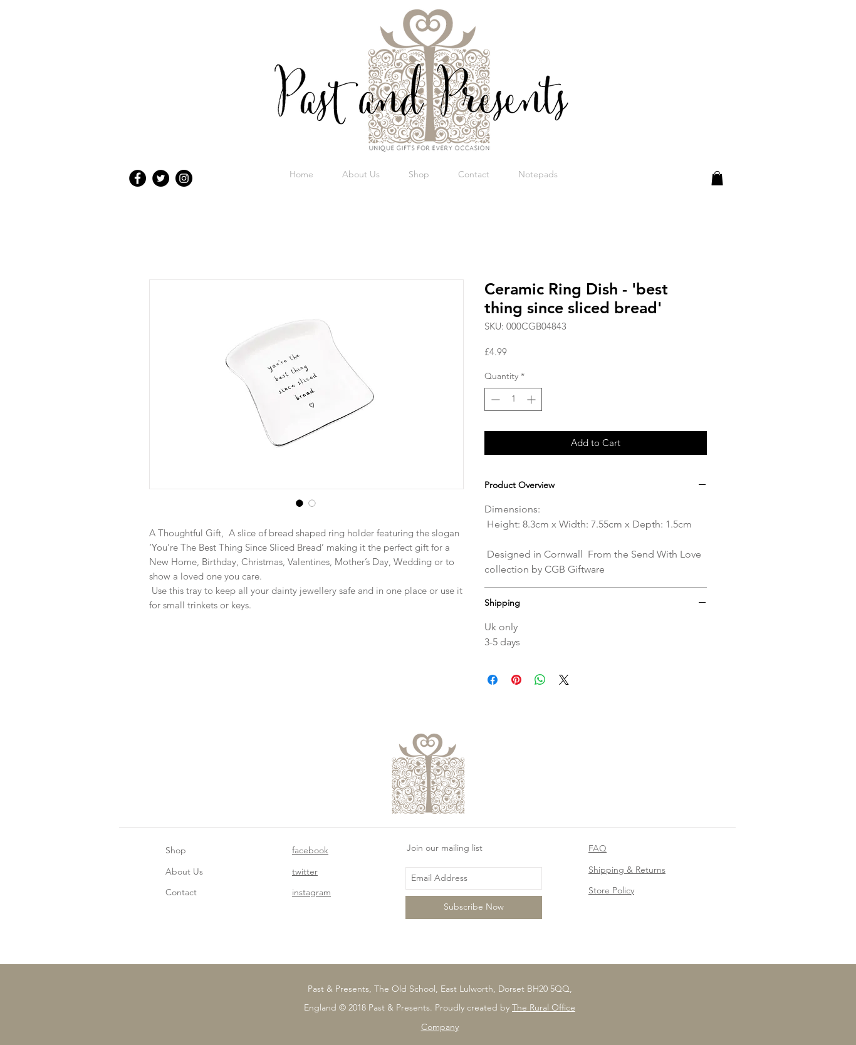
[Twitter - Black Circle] (160, 178)
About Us (184, 871)
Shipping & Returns (626, 869)
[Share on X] (564, 679)
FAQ (597, 848)
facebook (310, 850)
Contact (181, 892)
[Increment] (532, 399)
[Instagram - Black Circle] (183, 178)
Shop (175, 850)
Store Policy (611, 890)
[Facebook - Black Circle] (137, 178)
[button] (717, 178)
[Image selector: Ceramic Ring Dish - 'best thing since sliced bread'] (299, 503)
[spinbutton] (513, 399)
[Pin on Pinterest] (516, 679)
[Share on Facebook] (492, 679)
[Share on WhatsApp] (540, 679)
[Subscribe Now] (473, 907)
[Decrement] (494, 399)
